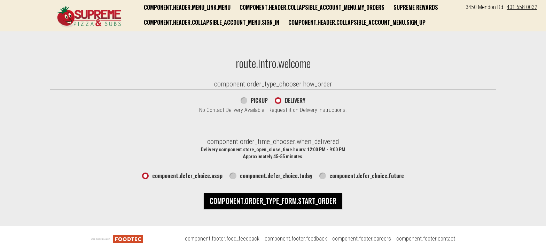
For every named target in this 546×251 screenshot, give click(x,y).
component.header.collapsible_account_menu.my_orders (312, 7)
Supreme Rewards (415, 7)
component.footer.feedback (296, 238)
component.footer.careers (361, 238)
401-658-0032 (522, 7)
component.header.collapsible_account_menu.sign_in (211, 22)
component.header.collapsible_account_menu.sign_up (357, 22)
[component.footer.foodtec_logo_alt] (117, 238)
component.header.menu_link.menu (187, 7)
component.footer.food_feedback (222, 238)
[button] (89, 16)
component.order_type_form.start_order (273, 201)
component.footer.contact (425, 238)
